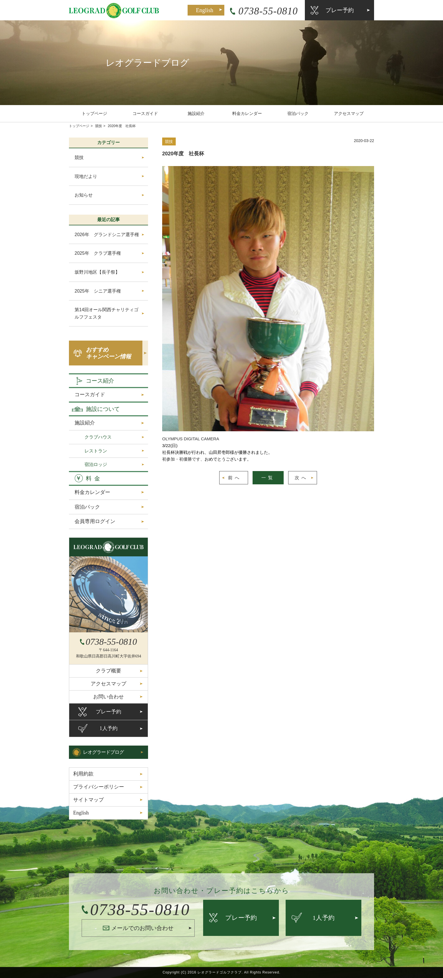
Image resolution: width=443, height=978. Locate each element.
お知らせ (84, 195)
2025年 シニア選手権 (98, 291)
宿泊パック (298, 113)
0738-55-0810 (268, 11)
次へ (301, 477)
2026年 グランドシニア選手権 (107, 234)
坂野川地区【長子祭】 (97, 272)
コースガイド (145, 113)
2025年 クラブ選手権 (98, 253)
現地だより (86, 176)
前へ (235, 477)
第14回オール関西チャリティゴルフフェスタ (106, 313)
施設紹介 (196, 113)
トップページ (94, 113)
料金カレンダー (247, 113)
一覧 (268, 477)
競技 (98, 126)
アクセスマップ (349, 113)
